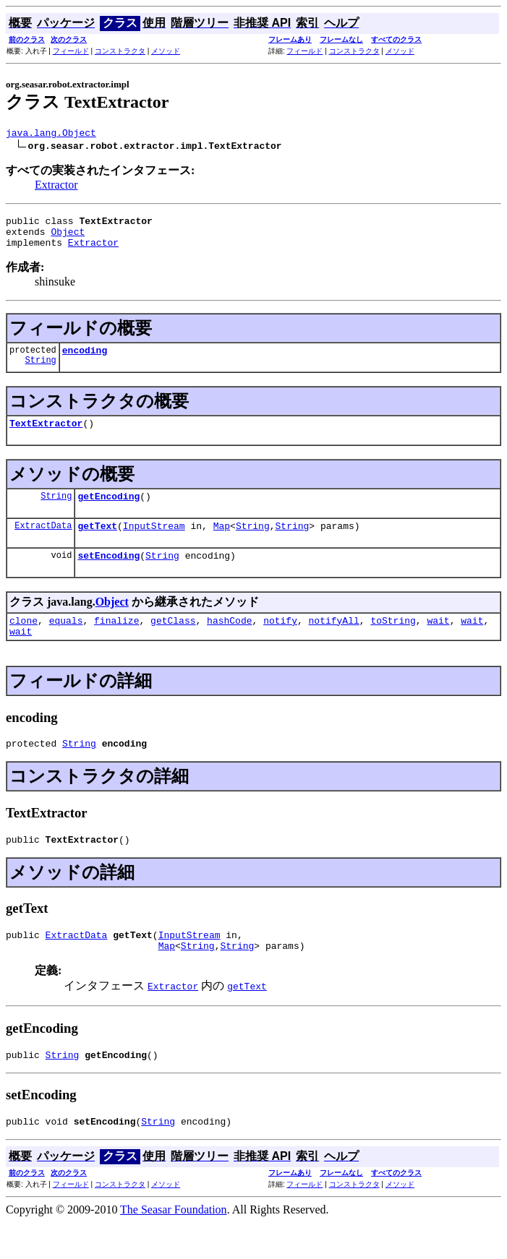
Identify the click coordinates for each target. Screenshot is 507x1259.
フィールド (71, 51)
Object (68, 237)
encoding (84, 360)
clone (23, 641)
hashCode (229, 641)
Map (221, 542)
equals (66, 641)
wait (438, 641)
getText (97, 542)
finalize (116, 641)
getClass (172, 641)
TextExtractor (45, 435)
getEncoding (108, 510)
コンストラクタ (120, 51)
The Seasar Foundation (173, 1246)
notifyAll (334, 641)
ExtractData (43, 542)
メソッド (165, 51)
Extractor (56, 187)
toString (392, 641)
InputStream (154, 542)
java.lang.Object (51, 134)
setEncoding (108, 574)
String (40, 372)
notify (280, 641)
